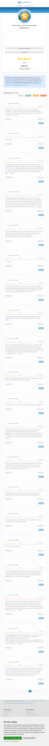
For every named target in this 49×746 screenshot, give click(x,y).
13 (16, 691)
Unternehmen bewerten (24, 48)
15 (23, 691)
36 (28, 95)
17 (30, 691)
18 (33, 691)
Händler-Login (29, 712)
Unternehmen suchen (29, 5)
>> (28, 693)
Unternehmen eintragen (31, 713)
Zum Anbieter (24, 52)
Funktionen (19, 5)
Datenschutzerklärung (14, 741)
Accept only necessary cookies (12, 738)
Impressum (6, 741)
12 (12, 691)
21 (44, 691)
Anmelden (6, 713)
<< (6, 691)
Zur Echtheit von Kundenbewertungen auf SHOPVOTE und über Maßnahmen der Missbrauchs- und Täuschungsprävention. (23, 84)
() (40, 119)
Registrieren (6, 715)
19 (37, 691)
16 (26, 691)
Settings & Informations (29, 738)
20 (40, 691)
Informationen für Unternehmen (33, 715)
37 (20, 95)
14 (19, 691)
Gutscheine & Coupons (9, 712)
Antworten (41, 123)
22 (21, 693)
